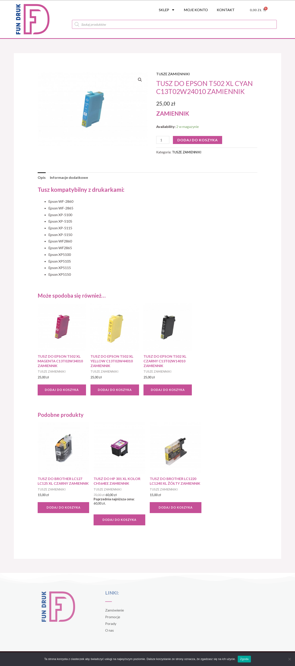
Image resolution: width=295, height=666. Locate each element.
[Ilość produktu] (162, 140)
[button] (140, 80)
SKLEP (167, 10)
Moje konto (196, 10)
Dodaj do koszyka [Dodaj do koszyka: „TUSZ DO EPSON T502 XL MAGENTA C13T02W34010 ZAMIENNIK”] (62, 390)
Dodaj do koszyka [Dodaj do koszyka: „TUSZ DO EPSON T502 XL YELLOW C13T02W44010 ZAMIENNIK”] (115, 390)
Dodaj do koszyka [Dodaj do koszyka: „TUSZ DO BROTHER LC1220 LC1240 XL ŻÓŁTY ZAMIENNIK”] (176, 507)
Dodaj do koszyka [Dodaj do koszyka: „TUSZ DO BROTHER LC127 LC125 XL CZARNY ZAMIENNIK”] (63, 507)
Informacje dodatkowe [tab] (69, 177)
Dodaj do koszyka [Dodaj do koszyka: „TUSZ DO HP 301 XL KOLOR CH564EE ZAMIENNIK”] (119, 520)
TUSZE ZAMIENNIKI (173, 74)
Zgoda (244, 659)
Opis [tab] (42, 177)
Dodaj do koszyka (197, 140)
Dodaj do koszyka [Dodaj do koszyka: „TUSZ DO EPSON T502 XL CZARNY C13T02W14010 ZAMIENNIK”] (168, 390)
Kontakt (226, 10)
